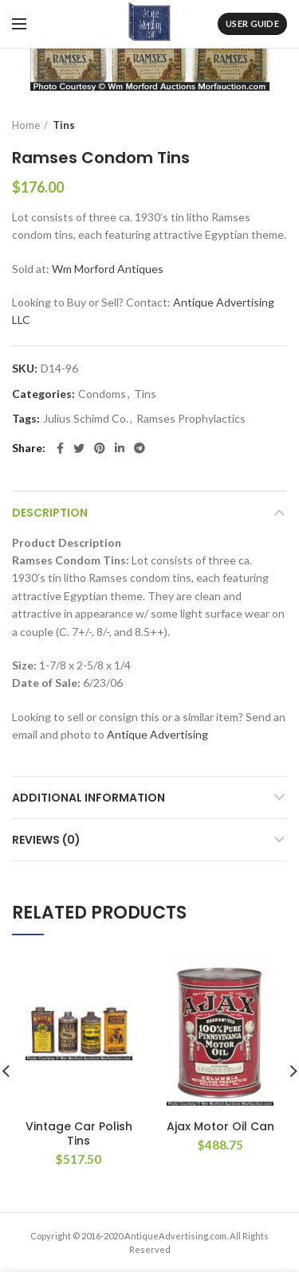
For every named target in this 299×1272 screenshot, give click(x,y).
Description (50, 513)
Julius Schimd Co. (85, 418)
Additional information (88, 798)
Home (26, 125)
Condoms (102, 394)
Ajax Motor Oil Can (220, 1126)
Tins (64, 125)
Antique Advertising (157, 734)
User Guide (252, 23)
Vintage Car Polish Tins (79, 1133)
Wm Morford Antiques (107, 268)
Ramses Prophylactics (191, 418)
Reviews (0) (46, 840)
